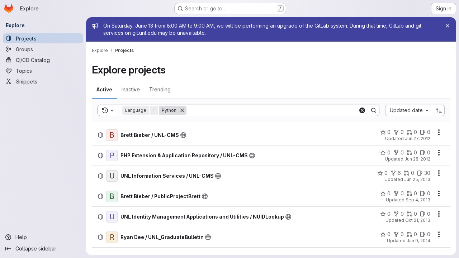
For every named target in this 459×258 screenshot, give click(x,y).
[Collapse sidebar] (43, 249)
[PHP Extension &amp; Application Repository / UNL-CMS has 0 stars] (385, 153)
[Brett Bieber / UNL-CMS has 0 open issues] (425, 132)
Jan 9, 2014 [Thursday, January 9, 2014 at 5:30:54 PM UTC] (418, 240)
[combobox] (409, 110)
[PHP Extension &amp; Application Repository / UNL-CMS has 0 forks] (398, 153)
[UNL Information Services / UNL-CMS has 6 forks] (396, 173)
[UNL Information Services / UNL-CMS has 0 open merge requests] (409, 173)
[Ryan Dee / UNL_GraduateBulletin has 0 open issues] (425, 234)
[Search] (272, 110)
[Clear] (362, 110)
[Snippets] (43, 81)
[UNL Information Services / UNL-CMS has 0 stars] (382, 173)
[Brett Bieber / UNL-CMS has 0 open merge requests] (412, 132)
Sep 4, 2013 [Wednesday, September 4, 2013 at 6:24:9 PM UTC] (418, 199)
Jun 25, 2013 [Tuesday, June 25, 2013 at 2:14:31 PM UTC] (417, 179)
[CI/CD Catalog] (43, 60)
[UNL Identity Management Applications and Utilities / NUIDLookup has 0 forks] (398, 214)
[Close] (447, 26)
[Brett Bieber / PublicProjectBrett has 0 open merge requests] (412, 193)
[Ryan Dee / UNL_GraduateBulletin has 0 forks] (398, 234)
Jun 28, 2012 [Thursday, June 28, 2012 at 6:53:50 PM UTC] (417, 159)
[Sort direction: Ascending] (439, 110)
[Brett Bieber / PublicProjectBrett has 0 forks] (398, 193)
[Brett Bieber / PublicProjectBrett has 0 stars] (385, 193)
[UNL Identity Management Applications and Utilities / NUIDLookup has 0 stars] (385, 214)
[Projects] (43, 38)
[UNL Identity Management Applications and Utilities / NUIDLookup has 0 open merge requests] (412, 214)
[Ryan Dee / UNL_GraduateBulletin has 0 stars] (385, 234)
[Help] (43, 237)
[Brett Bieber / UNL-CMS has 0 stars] (385, 132)
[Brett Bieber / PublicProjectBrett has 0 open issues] (425, 193)
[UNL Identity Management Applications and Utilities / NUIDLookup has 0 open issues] (425, 214)
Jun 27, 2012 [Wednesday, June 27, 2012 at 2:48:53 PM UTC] (417, 138)
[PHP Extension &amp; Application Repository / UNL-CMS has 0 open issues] (425, 153)
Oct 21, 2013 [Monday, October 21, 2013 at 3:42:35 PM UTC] (417, 220)
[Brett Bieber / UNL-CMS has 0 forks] (398, 132)
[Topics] (43, 71)
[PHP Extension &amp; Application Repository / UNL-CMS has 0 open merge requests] (412, 153)
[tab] (104, 90)
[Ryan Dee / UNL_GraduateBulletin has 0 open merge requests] (412, 234)
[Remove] (182, 110)
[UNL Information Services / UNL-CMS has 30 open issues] (423, 173)
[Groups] (43, 49)
